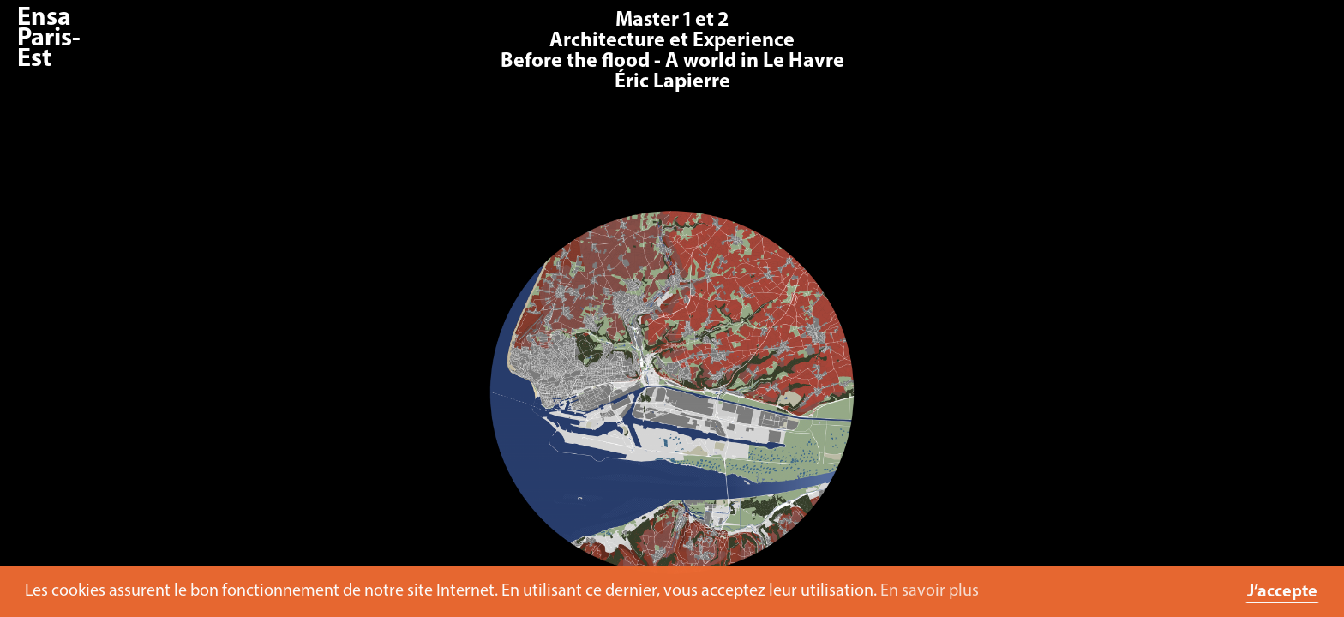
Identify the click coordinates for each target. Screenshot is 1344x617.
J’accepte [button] (1282, 592)
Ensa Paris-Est (49, 39)
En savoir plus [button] (929, 591)
